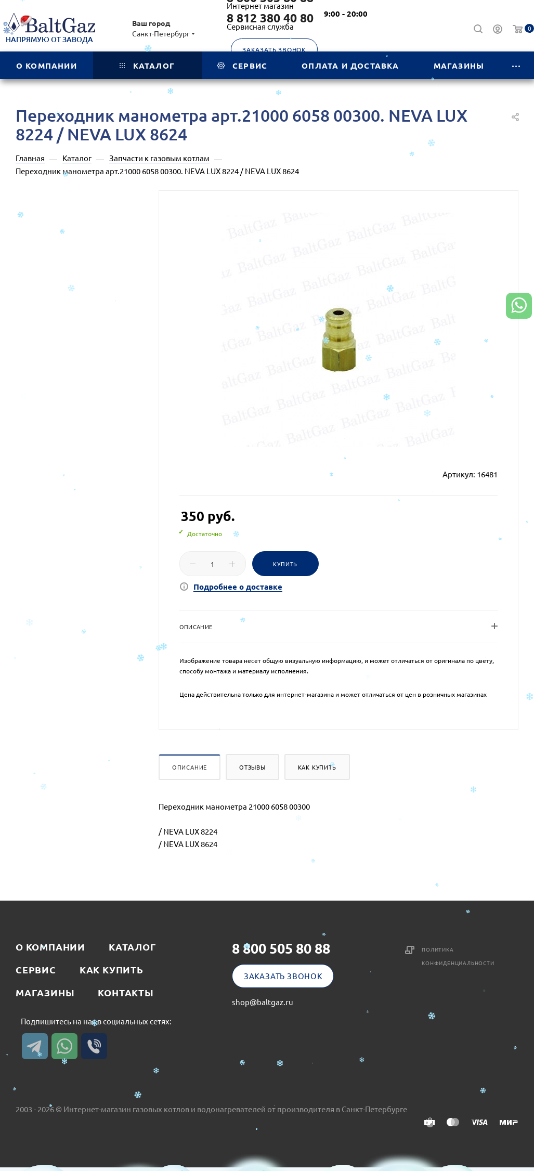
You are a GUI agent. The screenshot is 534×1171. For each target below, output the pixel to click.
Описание (189, 767)
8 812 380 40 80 (270, 18)
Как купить (317, 767)
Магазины (45, 992)
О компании (50, 947)
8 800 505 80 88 (281, 948)
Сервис (36, 969)
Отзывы (252, 767)
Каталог (133, 947)
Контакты (125, 992)
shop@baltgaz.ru (262, 1002)
